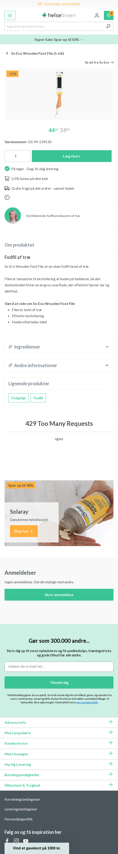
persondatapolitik (87, 702)
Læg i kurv (71, 156)
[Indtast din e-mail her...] (59, 667)
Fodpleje (18, 398)
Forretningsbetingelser (22, 799)
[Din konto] (97, 15)
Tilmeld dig (59, 682)
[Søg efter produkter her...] (54, 26)
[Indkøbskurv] (109, 15)
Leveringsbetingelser (21, 809)
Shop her (24, 531)
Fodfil (38, 398)
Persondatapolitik (19, 819)
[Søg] (108, 26)
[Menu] (10, 15)
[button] (37, 848)
